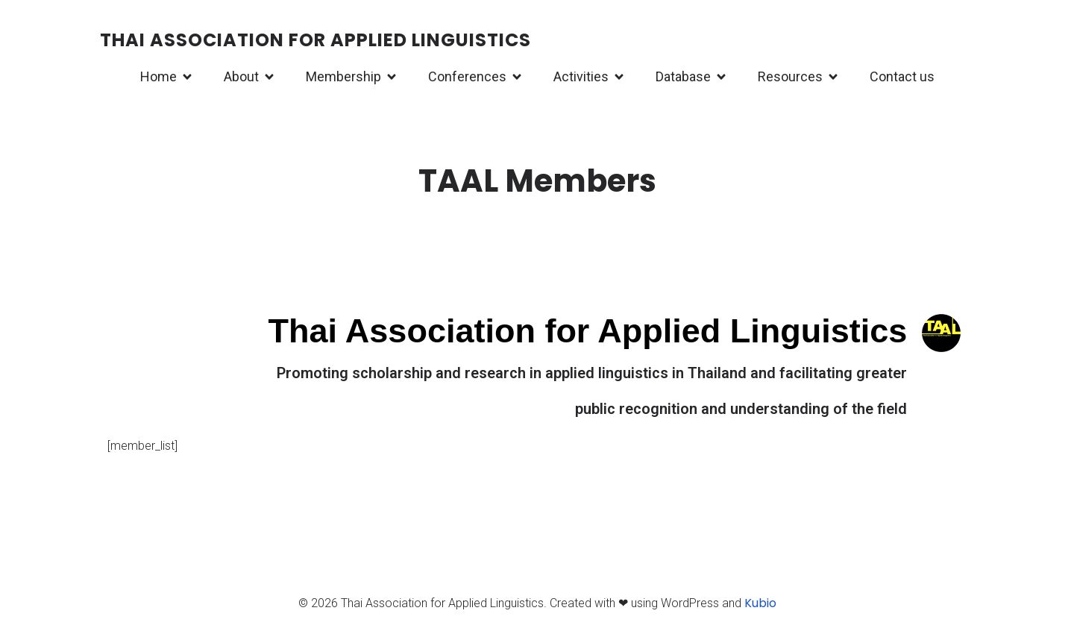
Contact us (902, 77)
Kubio (760, 604)
